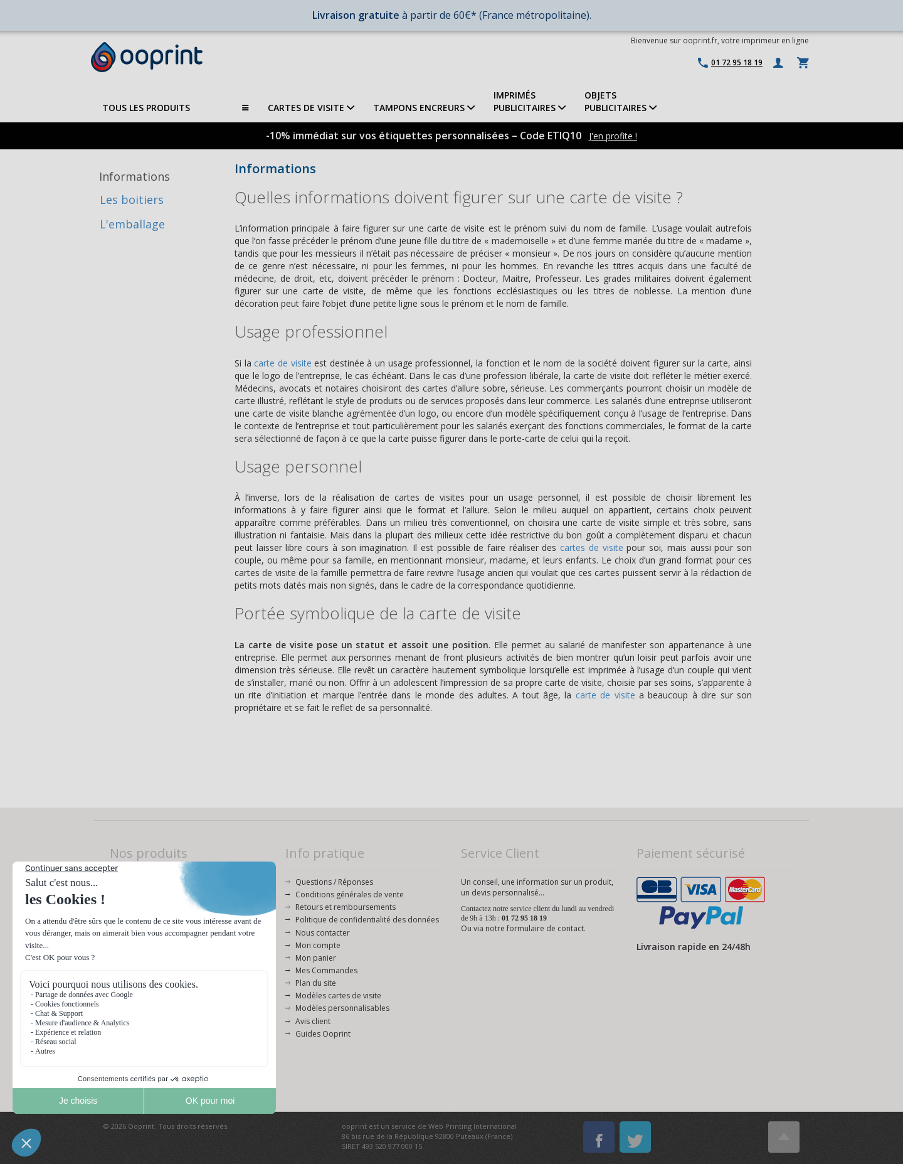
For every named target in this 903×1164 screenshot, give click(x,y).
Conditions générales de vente (349, 894)
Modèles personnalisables (342, 1008)
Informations (134, 176)
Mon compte (318, 945)
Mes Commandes (326, 970)
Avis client (312, 1021)
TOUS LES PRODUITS (175, 108)
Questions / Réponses (334, 882)
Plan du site (315, 983)
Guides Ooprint (323, 1033)
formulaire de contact (545, 928)
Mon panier (315, 958)
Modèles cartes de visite (338, 995)
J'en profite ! (613, 136)
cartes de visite (591, 547)
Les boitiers (132, 199)
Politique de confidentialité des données (367, 919)
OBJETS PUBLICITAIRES (620, 101)
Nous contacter (322, 932)
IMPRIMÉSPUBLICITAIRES (530, 101)
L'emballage (132, 224)
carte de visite (282, 363)
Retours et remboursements (345, 907)
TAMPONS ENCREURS (424, 108)
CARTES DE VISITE (311, 108)
